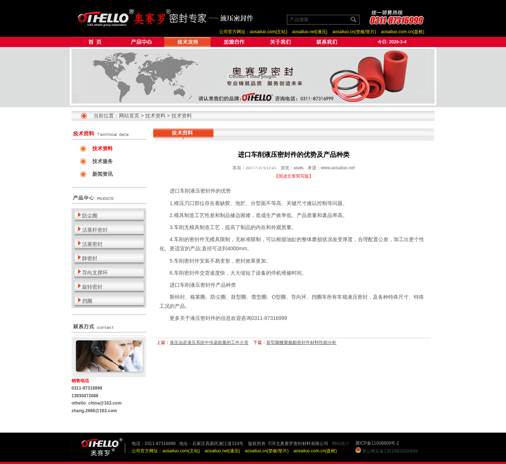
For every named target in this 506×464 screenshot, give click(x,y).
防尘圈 (218, 297)
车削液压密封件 (198, 191)
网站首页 (129, 116)
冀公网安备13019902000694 (390, 451)
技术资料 (155, 116)
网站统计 (340, 443)
